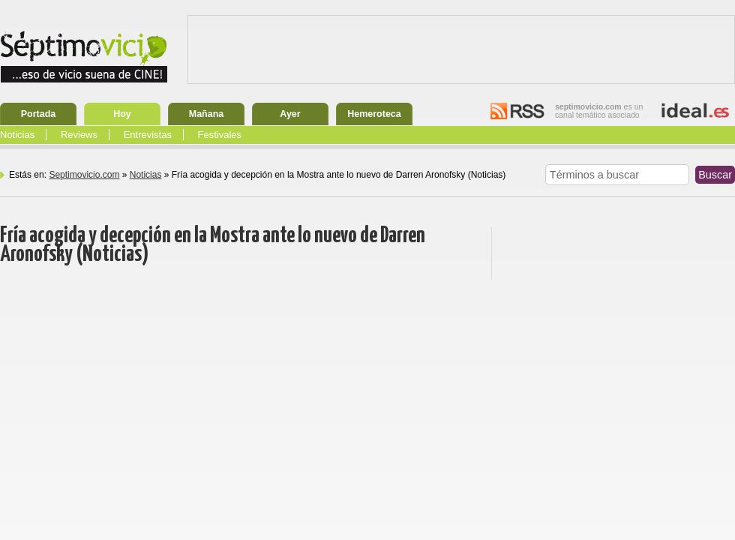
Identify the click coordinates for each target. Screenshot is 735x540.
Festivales (220, 134)
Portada (38, 114)
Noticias (17, 134)
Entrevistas (148, 134)
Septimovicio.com (84, 175)
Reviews (79, 134)
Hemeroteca (374, 114)
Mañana (206, 114)
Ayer (290, 114)
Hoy (122, 114)
